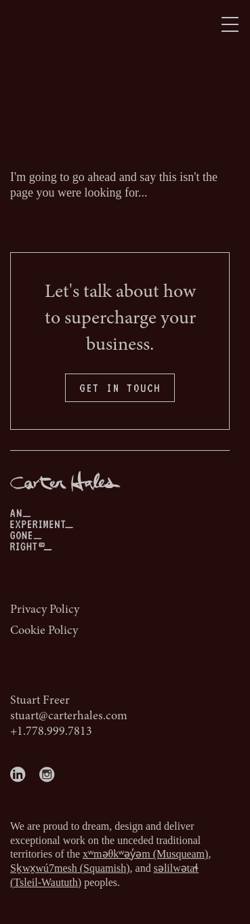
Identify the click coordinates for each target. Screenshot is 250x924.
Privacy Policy (44, 610)
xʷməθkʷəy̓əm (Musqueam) (145, 854)
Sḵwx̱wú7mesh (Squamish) (70, 868)
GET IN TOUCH (120, 388)
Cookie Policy (44, 631)
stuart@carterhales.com (68, 716)
